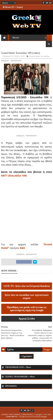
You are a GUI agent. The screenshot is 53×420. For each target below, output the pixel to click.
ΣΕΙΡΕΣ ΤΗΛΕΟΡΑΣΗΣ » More (20, 377)
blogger (47, 350)
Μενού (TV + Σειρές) (13, 7)
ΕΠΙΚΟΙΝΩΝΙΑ (27, 415)
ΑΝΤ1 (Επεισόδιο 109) (14, 176)
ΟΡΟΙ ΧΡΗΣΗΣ (14, 415)
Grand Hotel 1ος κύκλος (39, 56)
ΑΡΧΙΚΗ (4, 415)
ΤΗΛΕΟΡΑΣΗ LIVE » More (18, 367)
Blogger (44, 417)
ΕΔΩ (22, 248)
